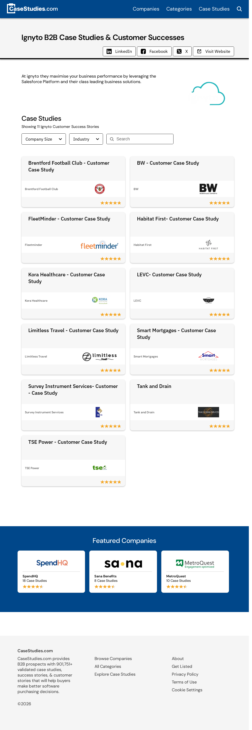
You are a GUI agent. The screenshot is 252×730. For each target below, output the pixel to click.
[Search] (143, 139)
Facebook (154, 51)
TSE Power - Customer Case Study (67, 441)
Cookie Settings (187, 690)
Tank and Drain (154, 386)
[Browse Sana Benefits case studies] (123, 572)
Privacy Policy (185, 674)
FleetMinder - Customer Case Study (69, 218)
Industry (86, 139)
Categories (179, 8)
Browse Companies (113, 658)
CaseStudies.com (35, 650)
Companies (146, 8)
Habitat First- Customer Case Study (178, 218)
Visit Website (213, 51)
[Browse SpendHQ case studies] (51, 572)
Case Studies (214, 8)
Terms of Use (184, 682)
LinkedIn (119, 51)
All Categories (108, 666)
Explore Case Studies (115, 674)
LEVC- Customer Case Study (169, 274)
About (178, 658)
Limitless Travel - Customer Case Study (73, 330)
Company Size (44, 139)
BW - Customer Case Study (168, 162)
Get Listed (182, 666)
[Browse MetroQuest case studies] (195, 572)
